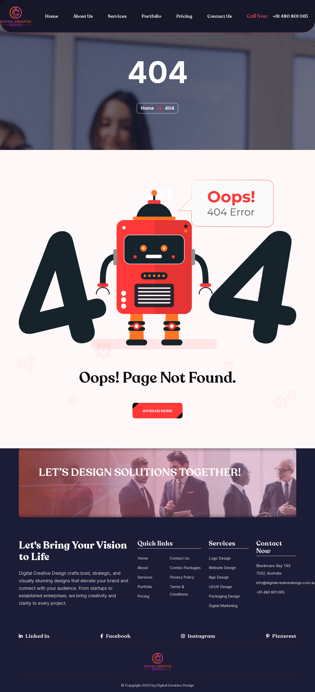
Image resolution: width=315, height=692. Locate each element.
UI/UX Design (220, 586)
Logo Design (220, 558)
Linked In (34, 636)
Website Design (222, 567)
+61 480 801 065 (290, 16)
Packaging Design (224, 596)
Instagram (198, 636)
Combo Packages (185, 567)
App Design (219, 577)
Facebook (115, 636)
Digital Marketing (223, 605)
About (143, 567)
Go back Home (157, 410)
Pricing (184, 16)
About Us (83, 16)
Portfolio (151, 16)
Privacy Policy (182, 577)
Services (117, 16)
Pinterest (281, 636)
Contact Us (219, 16)
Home (51, 16)
